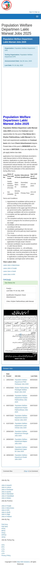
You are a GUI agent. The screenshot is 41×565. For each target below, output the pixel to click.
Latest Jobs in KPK (9, 274)
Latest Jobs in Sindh (9, 271)
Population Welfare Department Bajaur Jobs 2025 (21, 441)
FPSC (3, 528)
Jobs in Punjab (6, 506)
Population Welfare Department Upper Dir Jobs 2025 (21, 449)
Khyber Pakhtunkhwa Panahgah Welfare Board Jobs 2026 (22, 390)
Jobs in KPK (5, 510)
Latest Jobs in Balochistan (11, 265)
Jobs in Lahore (6, 487)
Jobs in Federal (7, 516)
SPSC (4, 537)
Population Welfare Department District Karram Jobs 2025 (21, 418)
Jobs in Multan (6, 498)
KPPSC (4, 535)
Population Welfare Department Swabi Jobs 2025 (21, 457)
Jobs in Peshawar (7, 489)
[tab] (20, 283)
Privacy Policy (6, 555)
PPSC (4, 533)
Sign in (31, 12)
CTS (3, 549)
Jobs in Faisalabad (8, 496)
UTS (3, 553)
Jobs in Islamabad (7, 494)
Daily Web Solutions (23, 562)
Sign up (37, 12)
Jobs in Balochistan (8, 508)
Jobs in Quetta (6, 492)
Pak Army (5, 524)
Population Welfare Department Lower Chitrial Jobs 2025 (21, 425)
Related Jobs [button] (8, 368)
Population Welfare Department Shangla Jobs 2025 (21, 433)
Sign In (26, 471)
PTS (3, 551)
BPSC (4, 531)
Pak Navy (5, 526)
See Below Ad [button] (10, 283)
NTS (3, 545)
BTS (3, 547)
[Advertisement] (20, 90)
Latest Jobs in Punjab (10, 268)
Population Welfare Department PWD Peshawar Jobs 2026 (21, 382)
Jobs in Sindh (6, 512)
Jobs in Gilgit (6, 514)
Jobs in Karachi (7, 485)
